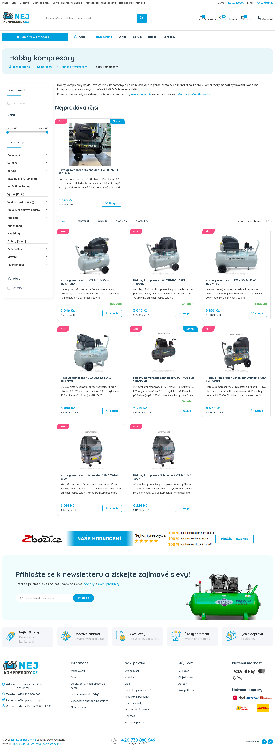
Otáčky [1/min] (27, 241)
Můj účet (183, 670)
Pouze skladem (20, 103)
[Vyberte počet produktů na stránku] (268, 221)
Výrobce (27, 163)
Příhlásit (83, 597)
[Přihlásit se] (44, 598)
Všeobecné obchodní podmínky (89, 700)
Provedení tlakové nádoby (27, 210)
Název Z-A (142, 220)
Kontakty (169, 36)
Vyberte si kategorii (35, 37)
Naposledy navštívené (138, 690)
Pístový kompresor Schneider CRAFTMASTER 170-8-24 (89, 171)
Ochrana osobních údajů (85, 694)
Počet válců (27, 249)
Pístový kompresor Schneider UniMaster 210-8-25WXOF (236, 379)
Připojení (27, 217)
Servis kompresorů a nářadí (67, 3)
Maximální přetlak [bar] (27, 178)
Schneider (17, 288)
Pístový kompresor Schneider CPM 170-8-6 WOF (162, 476)
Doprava (24, 3)
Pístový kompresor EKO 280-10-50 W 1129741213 (86, 379)
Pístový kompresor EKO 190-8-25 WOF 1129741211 (159, 281)
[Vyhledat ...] (94, 18)
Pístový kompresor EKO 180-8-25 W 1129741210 (85, 281)
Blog (14, 3)
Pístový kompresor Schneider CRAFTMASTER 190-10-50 (163, 379)
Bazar (152, 36)
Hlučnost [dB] (27, 264)
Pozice (64, 221)
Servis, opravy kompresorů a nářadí (88, 685)
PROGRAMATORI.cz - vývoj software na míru (37, 743)
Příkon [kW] (27, 225)
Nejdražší (102, 220)
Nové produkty (134, 703)
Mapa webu (78, 670)
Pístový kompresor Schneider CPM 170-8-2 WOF (90, 476)
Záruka (27, 170)
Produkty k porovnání (137, 696)
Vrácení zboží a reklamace (140, 709)
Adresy (182, 683)
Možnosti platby (41, 3)
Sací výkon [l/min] (27, 186)
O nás (5, 3)
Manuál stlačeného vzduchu (101, 3)
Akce (82, 36)
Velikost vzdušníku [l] (27, 202)
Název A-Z (122, 220)
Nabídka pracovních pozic (132, 3)
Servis (137, 36)
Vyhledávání (132, 670)
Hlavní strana (103, 36)
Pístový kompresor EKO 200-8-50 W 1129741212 (231, 281)
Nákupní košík (186, 690)
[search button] (142, 18)
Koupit (111, 203)
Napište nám (78, 707)
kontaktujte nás (141, 94)
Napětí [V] (27, 233)
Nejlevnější (82, 220)
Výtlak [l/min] (27, 194)
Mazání (27, 257)
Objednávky (185, 677)
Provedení (27, 155)
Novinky (129, 677)
